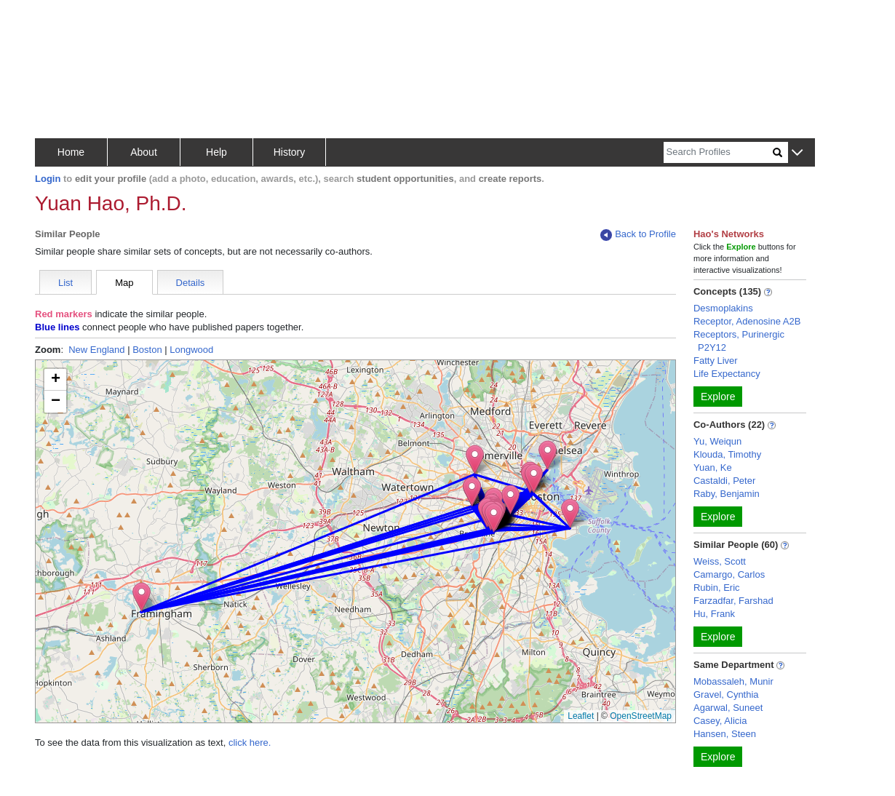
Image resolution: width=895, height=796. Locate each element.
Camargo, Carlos (729, 574)
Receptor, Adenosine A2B (746, 321)
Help (216, 152)
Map (124, 282)
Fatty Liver (715, 360)
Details (190, 282)
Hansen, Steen (724, 733)
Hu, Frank (714, 613)
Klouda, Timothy (727, 454)
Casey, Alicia (720, 720)
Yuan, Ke (712, 467)
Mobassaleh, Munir (733, 681)
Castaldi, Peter (724, 480)
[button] (797, 153)
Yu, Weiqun (717, 441)
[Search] (718, 152)
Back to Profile (638, 234)
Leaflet (581, 716)
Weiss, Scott (719, 561)
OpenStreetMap (641, 716)
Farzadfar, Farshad (733, 600)
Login (47, 178)
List (65, 282)
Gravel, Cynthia (726, 694)
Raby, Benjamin (726, 493)
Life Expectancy (726, 373)
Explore (718, 396)
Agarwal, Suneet (728, 707)
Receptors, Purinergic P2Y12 (738, 341)
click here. (249, 742)
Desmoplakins (723, 308)
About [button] (143, 152)
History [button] (290, 152)
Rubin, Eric (716, 587)
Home (70, 152)
